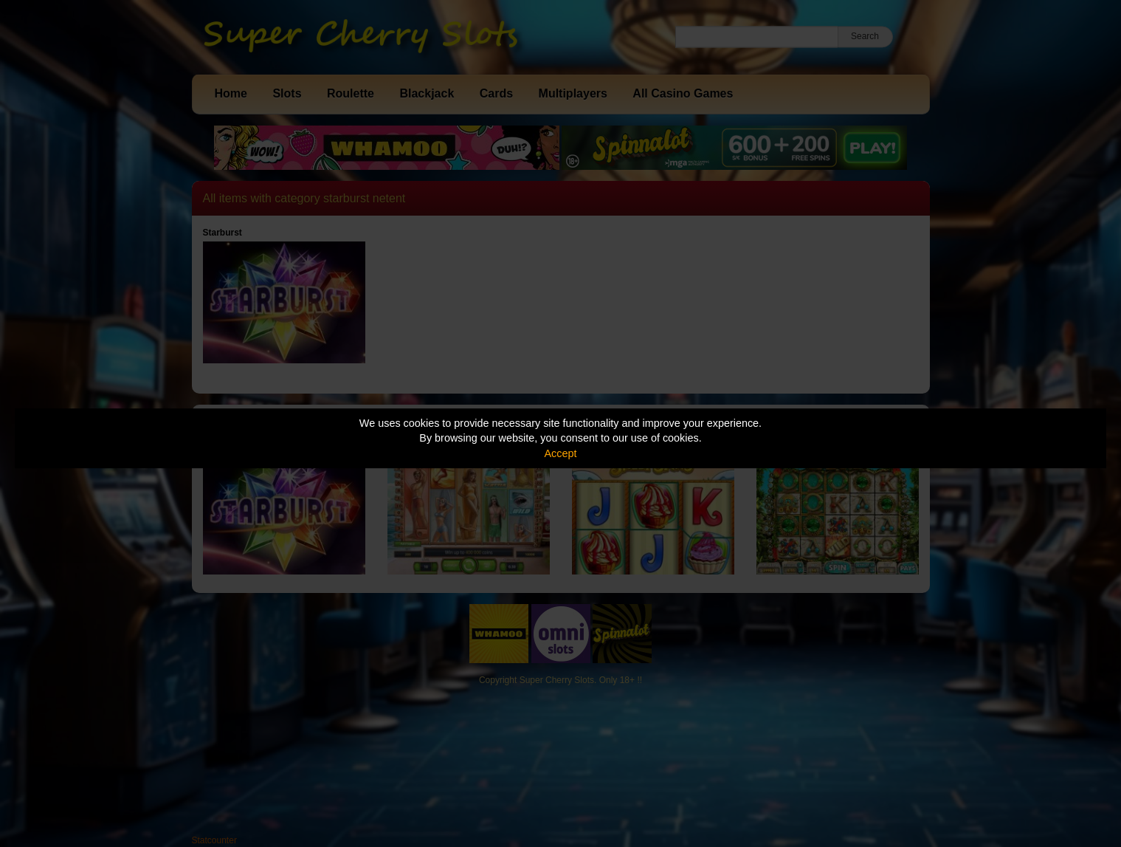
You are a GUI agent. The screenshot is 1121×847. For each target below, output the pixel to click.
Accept (561, 453)
